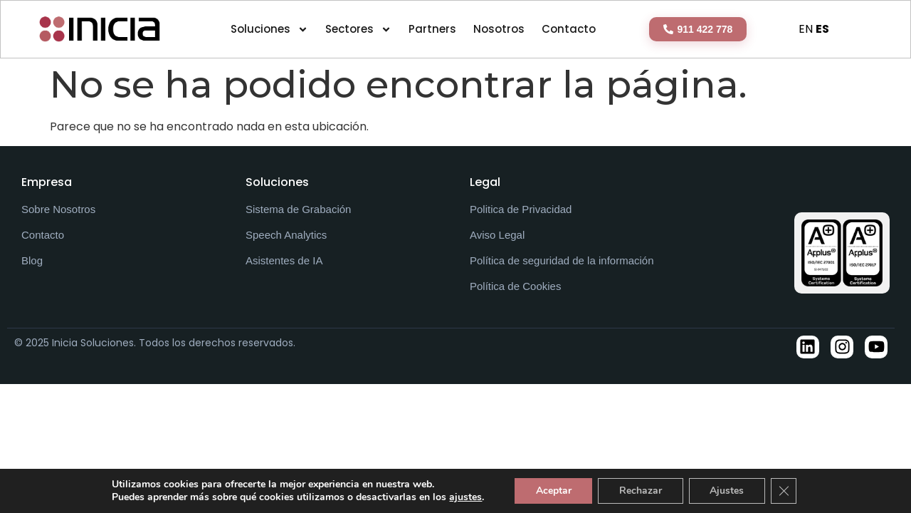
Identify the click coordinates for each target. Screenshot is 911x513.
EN (806, 29)
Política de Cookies (515, 286)
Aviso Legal (497, 235)
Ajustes (727, 490)
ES (822, 29)
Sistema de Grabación (298, 209)
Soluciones (269, 29)
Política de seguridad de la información (562, 260)
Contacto (569, 28)
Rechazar (640, 490)
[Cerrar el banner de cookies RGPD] (784, 491)
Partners (432, 28)
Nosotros (499, 28)
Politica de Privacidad (521, 209)
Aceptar (553, 490)
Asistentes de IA (284, 260)
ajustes (464, 497)
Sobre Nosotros (58, 209)
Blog (32, 260)
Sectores (358, 29)
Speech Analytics (286, 235)
